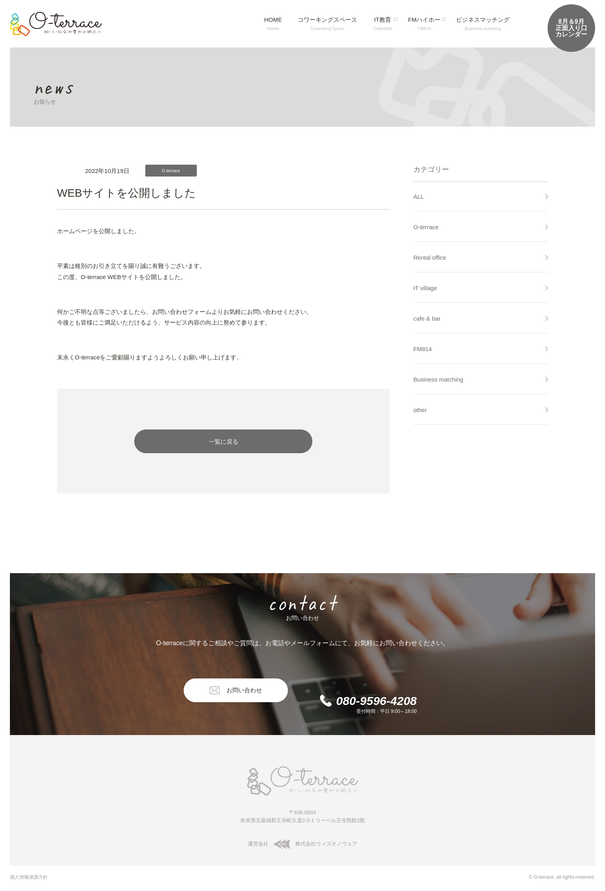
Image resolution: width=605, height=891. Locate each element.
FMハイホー (424, 24)
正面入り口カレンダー (571, 28)
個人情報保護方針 (29, 877)
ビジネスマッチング (483, 24)
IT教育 (382, 24)
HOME (273, 24)
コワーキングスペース (327, 24)
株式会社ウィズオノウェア (313, 844)
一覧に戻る (223, 441)
